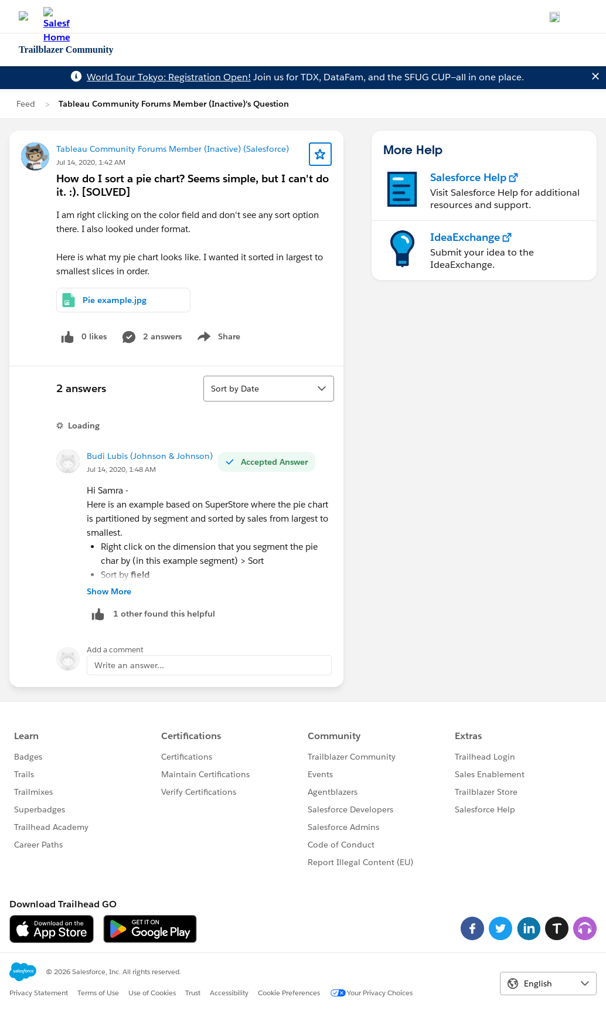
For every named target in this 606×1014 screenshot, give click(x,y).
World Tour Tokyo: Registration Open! (169, 77)
